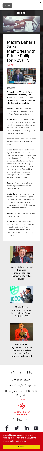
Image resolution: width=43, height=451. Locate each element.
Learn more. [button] (21, 441)
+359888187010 (21, 380)
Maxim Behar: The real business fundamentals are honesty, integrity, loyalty (21, 273)
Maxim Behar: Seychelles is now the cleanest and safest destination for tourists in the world (21, 350)
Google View (21, 399)
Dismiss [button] (21, 447)
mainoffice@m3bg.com (21, 385)
